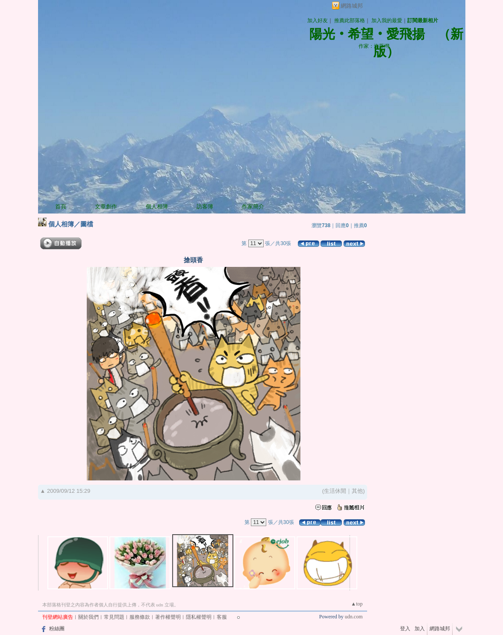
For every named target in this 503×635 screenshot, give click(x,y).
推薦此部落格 (349, 20)
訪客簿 (205, 206)
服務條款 (139, 617)
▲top (356, 604)
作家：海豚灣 (374, 46)
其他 (357, 491)
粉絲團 (57, 629)
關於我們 (88, 617)
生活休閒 (335, 491)
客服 (222, 617)
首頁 (60, 206)
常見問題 (114, 617)
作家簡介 (253, 206)
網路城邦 (352, 6)
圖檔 (86, 224)
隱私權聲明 (199, 617)
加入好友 (317, 20)
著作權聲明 (168, 617)
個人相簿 (157, 206)
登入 (405, 629)
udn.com (354, 617)
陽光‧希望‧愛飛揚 (367, 34)
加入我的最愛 (386, 20)
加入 (420, 629)
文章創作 (106, 206)
